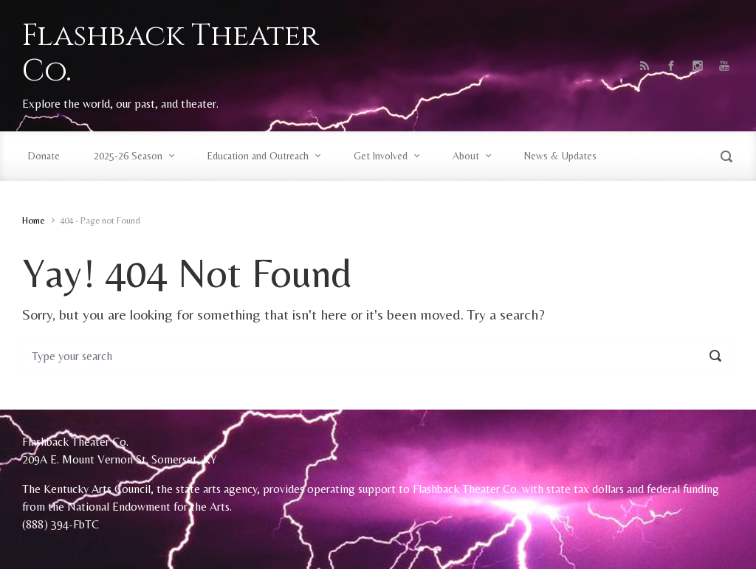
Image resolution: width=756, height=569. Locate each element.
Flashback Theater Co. (170, 54)
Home (33, 220)
